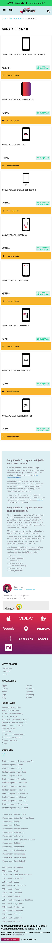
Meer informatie (18, 935)
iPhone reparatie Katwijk (12, 836)
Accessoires (7, 731)
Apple (4, 685)
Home (4, 18)
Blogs (4, 743)
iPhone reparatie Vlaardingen (14, 850)
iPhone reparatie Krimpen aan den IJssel (18, 839)
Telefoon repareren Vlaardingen (15, 800)
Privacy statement (9, 740)
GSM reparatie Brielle (10, 871)
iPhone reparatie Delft (11, 821)
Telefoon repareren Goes (12, 775)
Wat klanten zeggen (10, 716)
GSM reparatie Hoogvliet (12, 892)
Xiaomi (29, 697)
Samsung (30, 694)
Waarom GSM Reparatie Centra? (15, 719)
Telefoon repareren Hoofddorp (14, 782)
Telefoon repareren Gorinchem (14, 779)
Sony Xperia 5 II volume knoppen (17, 416)
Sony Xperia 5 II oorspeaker (15, 280)
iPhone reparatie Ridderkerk (13, 843)
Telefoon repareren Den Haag (14, 772)
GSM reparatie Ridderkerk (12, 910)
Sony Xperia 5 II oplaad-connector (19, 190)
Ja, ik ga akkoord (10, 940)
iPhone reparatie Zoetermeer (14, 857)
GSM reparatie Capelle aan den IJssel (17, 874)
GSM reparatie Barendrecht (13, 867)
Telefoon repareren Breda (12, 764)
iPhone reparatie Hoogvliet (13, 832)
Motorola (30, 688)
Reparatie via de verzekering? (14, 722)
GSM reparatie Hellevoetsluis (14, 885)
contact (40, 500)
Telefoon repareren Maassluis (14, 786)
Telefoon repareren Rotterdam (14, 797)
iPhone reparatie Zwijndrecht (14, 861)
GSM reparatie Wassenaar (12, 921)
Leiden (5, 674)
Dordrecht (6, 671)
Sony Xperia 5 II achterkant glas (18, 99)
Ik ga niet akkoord (28, 940)
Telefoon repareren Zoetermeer (15, 804)
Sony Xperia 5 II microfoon (14, 235)
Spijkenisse (7, 668)
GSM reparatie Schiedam (12, 914)
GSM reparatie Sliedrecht (12, 918)
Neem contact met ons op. (24, 589)
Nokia (4, 691)
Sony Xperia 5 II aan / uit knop (16, 371)
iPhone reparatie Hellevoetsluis (15, 828)
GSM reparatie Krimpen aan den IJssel (17, 900)
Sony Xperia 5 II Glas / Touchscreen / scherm (23, 54)
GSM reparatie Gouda (10, 882)
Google (29, 685)
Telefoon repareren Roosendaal (15, 793)
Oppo (4, 694)
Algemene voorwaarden (12, 737)
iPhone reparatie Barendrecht (14, 814)
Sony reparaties (16, 18)
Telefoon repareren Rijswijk (13, 790)
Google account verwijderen (13, 734)
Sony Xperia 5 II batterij (13, 145)
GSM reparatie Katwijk (11, 896)
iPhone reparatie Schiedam (13, 846)
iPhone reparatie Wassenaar (13, 854)
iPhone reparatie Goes (11, 825)
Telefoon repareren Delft (12, 768)
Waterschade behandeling (12, 713)
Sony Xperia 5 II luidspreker (15, 325)
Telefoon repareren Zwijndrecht (15, 807)
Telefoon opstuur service (12, 725)
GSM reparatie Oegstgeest (13, 903)
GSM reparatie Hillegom (11, 889)
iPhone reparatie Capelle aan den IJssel (18, 818)
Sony (4, 697)
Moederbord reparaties (11, 707)
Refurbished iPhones (10, 710)
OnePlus (29, 691)
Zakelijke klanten (9, 728)
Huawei (5, 688)
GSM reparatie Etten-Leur (12, 878)
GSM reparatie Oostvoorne (13, 907)
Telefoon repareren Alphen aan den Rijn (18, 761)
